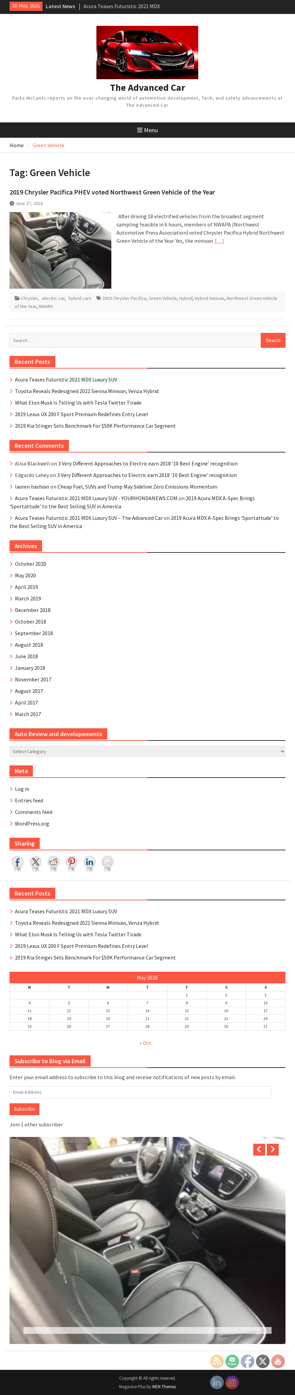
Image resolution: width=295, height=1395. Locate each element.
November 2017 (33, 679)
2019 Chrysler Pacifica (124, 298)
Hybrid (185, 298)
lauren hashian (32, 486)
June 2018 (26, 656)
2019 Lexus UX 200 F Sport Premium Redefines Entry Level (81, 414)
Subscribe (24, 1109)
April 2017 (26, 702)
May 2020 (25, 575)
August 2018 (29, 644)
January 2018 (30, 667)
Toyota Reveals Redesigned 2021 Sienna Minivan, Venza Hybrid (87, 391)
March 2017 (28, 714)
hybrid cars (80, 298)
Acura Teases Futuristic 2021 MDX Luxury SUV (66, 379)
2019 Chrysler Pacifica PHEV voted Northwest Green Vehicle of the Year (112, 192)
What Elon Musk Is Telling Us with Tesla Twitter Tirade (78, 402)
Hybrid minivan (209, 298)
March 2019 (28, 598)
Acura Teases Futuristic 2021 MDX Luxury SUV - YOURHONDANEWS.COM (96, 498)
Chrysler (29, 298)
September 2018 (34, 633)
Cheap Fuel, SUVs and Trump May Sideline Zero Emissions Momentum (137, 486)
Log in (22, 788)
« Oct (145, 1042)
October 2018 (30, 621)
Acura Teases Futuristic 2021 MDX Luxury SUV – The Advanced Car (89, 517)
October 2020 (30, 563)
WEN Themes (164, 1387)
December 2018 (33, 610)
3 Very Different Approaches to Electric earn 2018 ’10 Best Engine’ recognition (148, 463)
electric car (53, 298)
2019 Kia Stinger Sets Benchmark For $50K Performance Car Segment (95, 425)
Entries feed (29, 800)
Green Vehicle (163, 298)
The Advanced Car (147, 87)
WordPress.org (32, 823)
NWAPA (46, 306)
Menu (147, 130)
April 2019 (26, 586)
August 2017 (29, 690)
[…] (219, 240)
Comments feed (33, 812)
